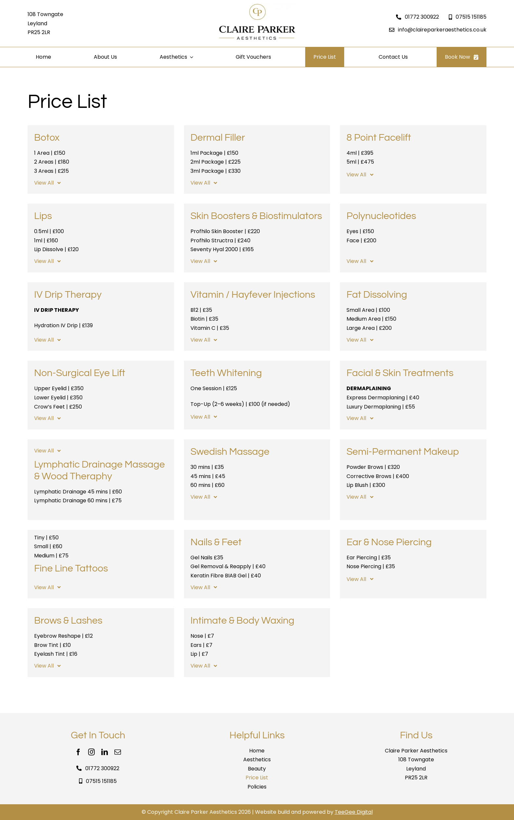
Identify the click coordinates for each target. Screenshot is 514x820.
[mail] (117, 752)
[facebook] (78, 752)
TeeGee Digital (354, 812)
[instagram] (91, 752)
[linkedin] (104, 752)
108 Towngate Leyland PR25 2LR (45, 23)
